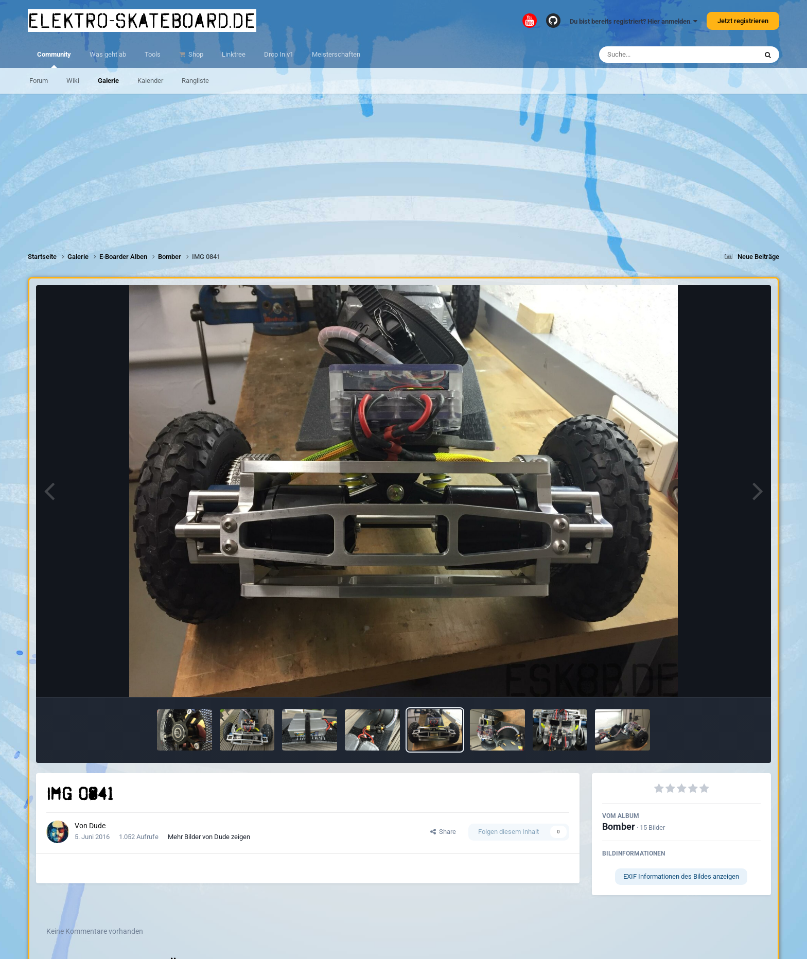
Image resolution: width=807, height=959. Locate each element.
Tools (153, 54)
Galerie (108, 80)
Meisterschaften (336, 54)
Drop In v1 (278, 54)
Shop (195, 54)
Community (54, 59)
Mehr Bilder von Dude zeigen (209, 837)
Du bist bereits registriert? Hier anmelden (633, 21)
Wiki (72, 80)
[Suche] (658, 54)
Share (443, 831)
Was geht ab (108, 54)
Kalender (150, 80)
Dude (97, 826)
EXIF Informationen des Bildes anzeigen (681, 876)
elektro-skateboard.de (142, 20)
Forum (38, 80)
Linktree (233, 54)
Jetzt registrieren (742, 21)
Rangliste (195, 80)
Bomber (618, 826)
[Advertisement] (403, 166)
